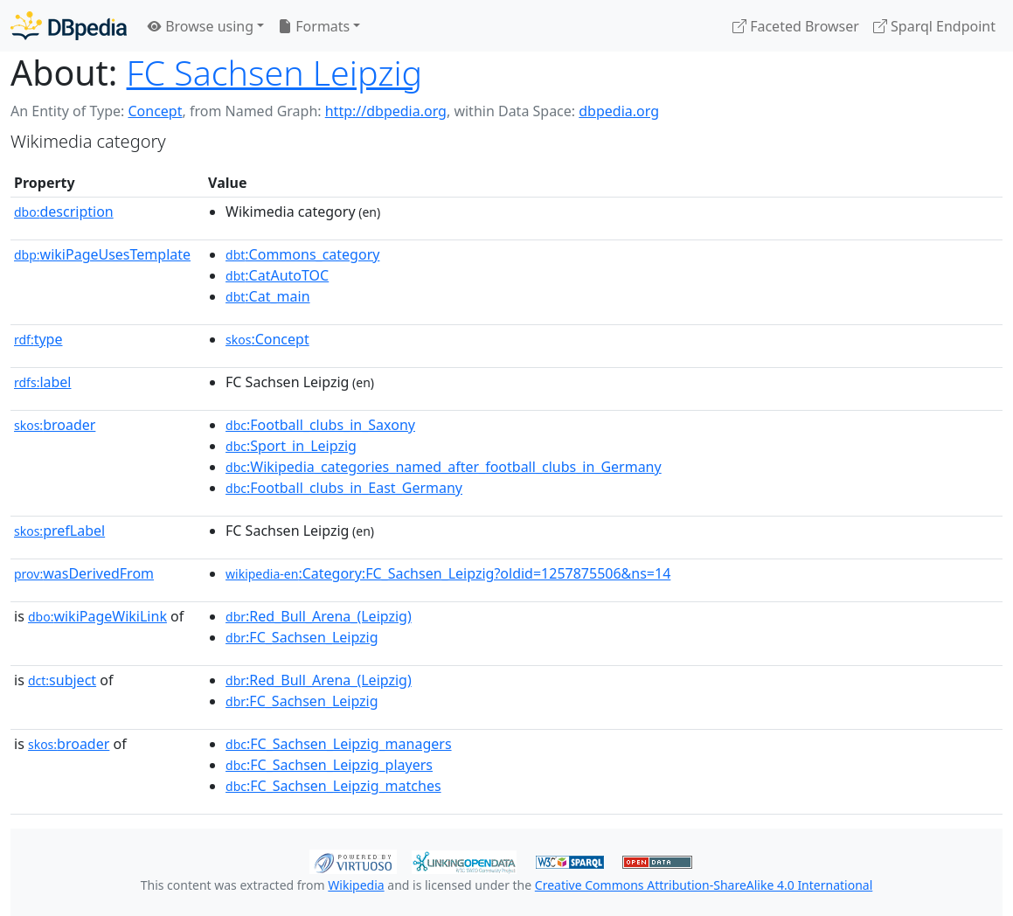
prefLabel (59, 530)
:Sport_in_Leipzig (291, 445)
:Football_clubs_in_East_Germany (343, 487)
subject (62, 680)
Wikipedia (356, 885)
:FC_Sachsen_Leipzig (301, 637)
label (43, 382)
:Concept (267, 339)
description (64, 211)
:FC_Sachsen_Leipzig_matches (333, 785)
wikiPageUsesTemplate (102, 254)
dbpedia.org (619, 111)
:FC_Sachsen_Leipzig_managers (338, 743)
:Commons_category (302, 254)
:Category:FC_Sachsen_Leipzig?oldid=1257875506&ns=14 (447, 573)
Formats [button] (314, 26)
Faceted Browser (795, 26)
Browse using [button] (200, 26)
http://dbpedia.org (386, 111)
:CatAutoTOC (277, 275)
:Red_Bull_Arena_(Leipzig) (318, 616)
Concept (155, 111)
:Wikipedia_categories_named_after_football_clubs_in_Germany (443, 466)
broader (54, 424)
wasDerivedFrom (84, 573)
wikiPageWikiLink (97, 616)
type (38, 339)
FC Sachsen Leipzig (275, 72)
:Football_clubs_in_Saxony (320, 424)
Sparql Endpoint (934, 26)
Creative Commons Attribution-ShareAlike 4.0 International (703, 885)
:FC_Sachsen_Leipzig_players (329, 764)
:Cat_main (267, 296)
